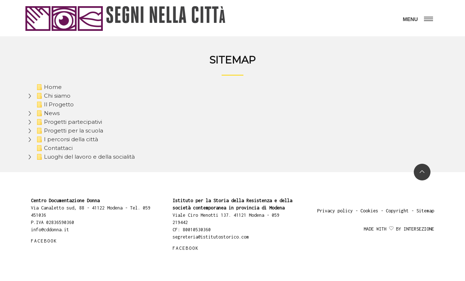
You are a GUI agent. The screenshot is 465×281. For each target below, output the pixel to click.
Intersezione (419, 229)
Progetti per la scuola (69, 130)
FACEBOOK (44, 241)
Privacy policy (335, 210)
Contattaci (54, 148)
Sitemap (425, 210)
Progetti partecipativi (68, 122)
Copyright (397, 210)
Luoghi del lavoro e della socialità (85, 156)
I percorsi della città (66, 139)
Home (48, 87)
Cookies (369, 210)
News (47, 113)
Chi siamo (52, 95)
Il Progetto (54, 104)
